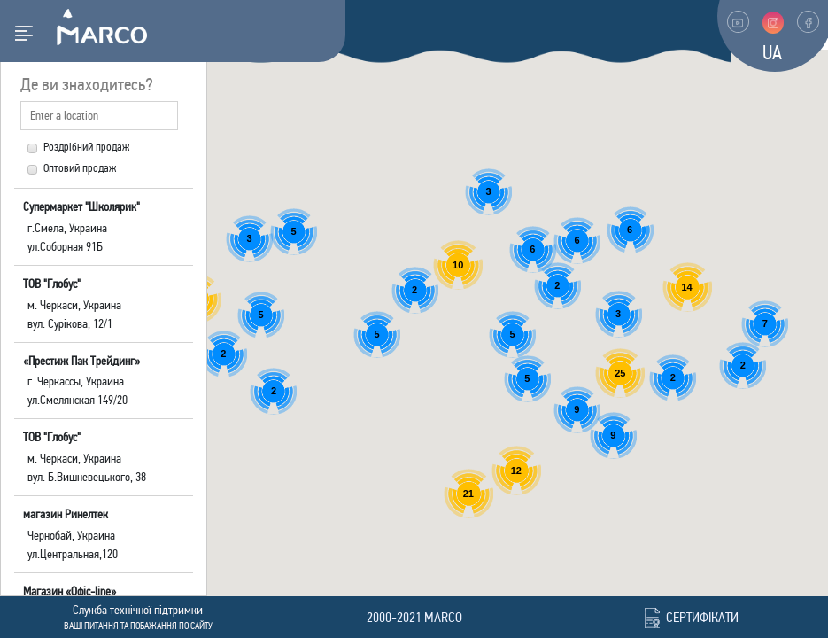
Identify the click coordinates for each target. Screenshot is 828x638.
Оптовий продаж (71, 168)
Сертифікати (702, 617)
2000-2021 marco (414, 617)
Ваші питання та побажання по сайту (138, 626)
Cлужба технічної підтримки (138, 610)
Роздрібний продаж (78, 147)
